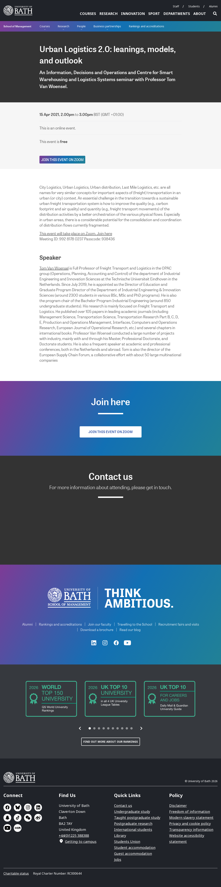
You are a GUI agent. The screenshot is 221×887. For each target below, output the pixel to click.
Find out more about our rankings (110, 741)
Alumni (213, 6)
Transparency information (191, 829)
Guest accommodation (133, 853)
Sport (154, 13)
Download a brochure (96, 629)
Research (108, 13)
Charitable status (16, 873)
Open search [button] (215, 13)
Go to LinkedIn (38, 807)
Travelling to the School (134, 624)
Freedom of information (189, 811)
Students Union (127, 841)
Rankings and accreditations (146, 26)
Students (194, 6)
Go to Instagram (28, 807)
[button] (80, 728)
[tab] (90, 728)
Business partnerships (107, 26)
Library (120, 835)
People (81, 26)
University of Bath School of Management (69, 598)
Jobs (117, 859)
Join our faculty (99, 624)
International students (133, 829)
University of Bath (20, 777)
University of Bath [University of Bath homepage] (19, 10)
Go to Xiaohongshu (17, 828)
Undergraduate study (132, 811)
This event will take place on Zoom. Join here (75, 233)
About (199, 13)
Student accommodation (134, 847)
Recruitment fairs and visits (178, 624)
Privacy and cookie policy (190, 823)
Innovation (133, 13)
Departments (176, 13)
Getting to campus (80, 841)
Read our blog (130, 629)
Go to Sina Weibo (38, 818)
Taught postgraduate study (137, 817)
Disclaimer (178, 805)
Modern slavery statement (191, 817)
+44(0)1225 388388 (74, 835)
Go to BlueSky (17, 807)
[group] (51, 699)
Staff (176, 6)
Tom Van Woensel (54, 268)
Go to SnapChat (7, 818)
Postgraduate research (133, 823)
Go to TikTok (17, 818)
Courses (88, 13)
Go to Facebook (7, 807)
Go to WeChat (28, 818)
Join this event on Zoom (62, 159)
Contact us (123, 805)
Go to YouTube (7, 828)
